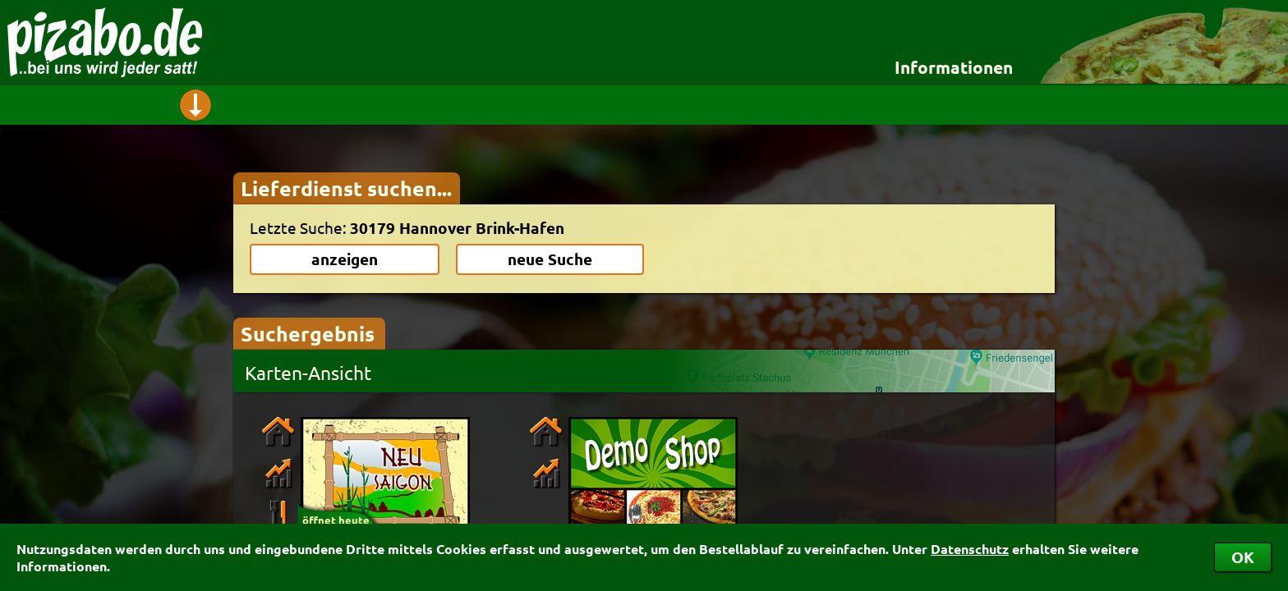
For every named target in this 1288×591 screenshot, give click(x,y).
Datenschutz (970, 548)
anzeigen (344, 259)
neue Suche (550, 259)
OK (1242, 557)
